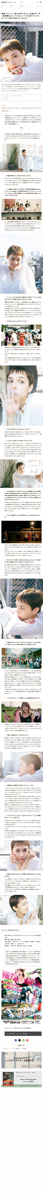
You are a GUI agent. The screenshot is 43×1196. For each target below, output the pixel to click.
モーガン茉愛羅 (15, 1048)
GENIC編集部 (6, 97)
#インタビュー (6, 95)
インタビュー (6, 1048)
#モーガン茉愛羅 (12, 95)
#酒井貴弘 (19, 95)
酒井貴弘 (24, 1048)
